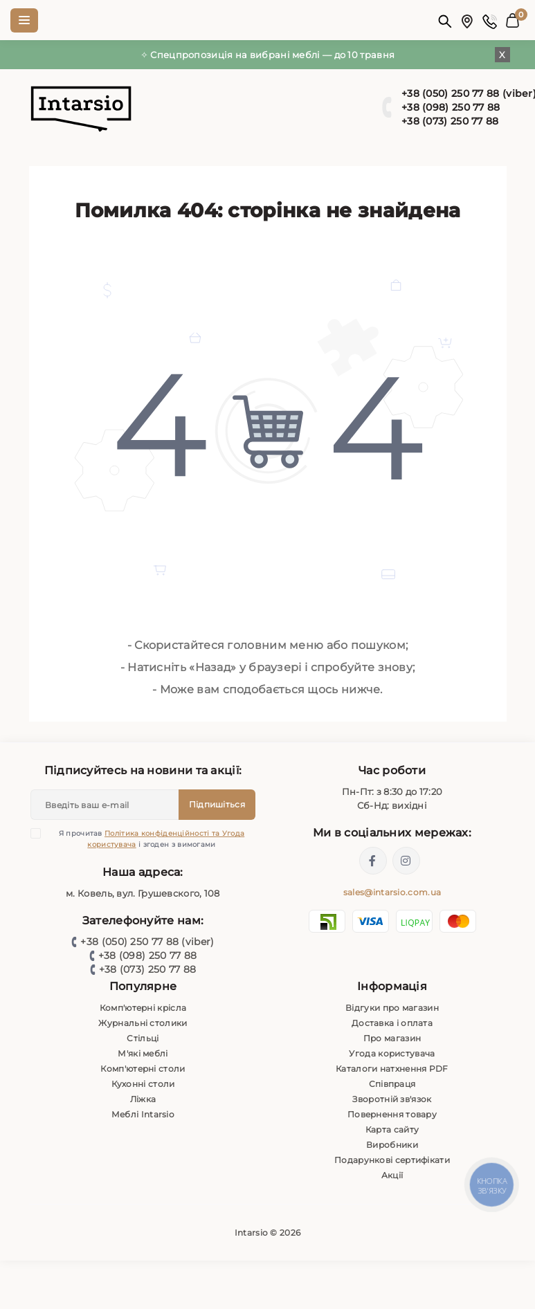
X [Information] (502, 54)
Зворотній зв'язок (391, 1099)
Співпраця (392, 1084)
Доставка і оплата (392, 1023)
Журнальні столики (142, 1023)
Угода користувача (392, 1053)
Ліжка (143, 1099)
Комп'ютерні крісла (143, 1008)
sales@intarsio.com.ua (392, 892)
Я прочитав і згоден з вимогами (146, 838)
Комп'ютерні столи (142, 1068)
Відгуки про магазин (392, 1008)
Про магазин (392, 1038)
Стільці (142, 1038)
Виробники (392, 1144)
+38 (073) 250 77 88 (148, 969)
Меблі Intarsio (142, 1114)
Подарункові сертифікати (392, 1160)
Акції (392, 1175)
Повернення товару (392, 1114)
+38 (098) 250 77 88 (147, 955)
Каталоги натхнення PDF (392, 1068)
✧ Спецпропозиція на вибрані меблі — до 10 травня (267, 54)
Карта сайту (392, 1129)
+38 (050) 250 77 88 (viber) (147, 941)
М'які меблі (142, 1053)
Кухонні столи (143, 1084)
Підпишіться (217, 804)
